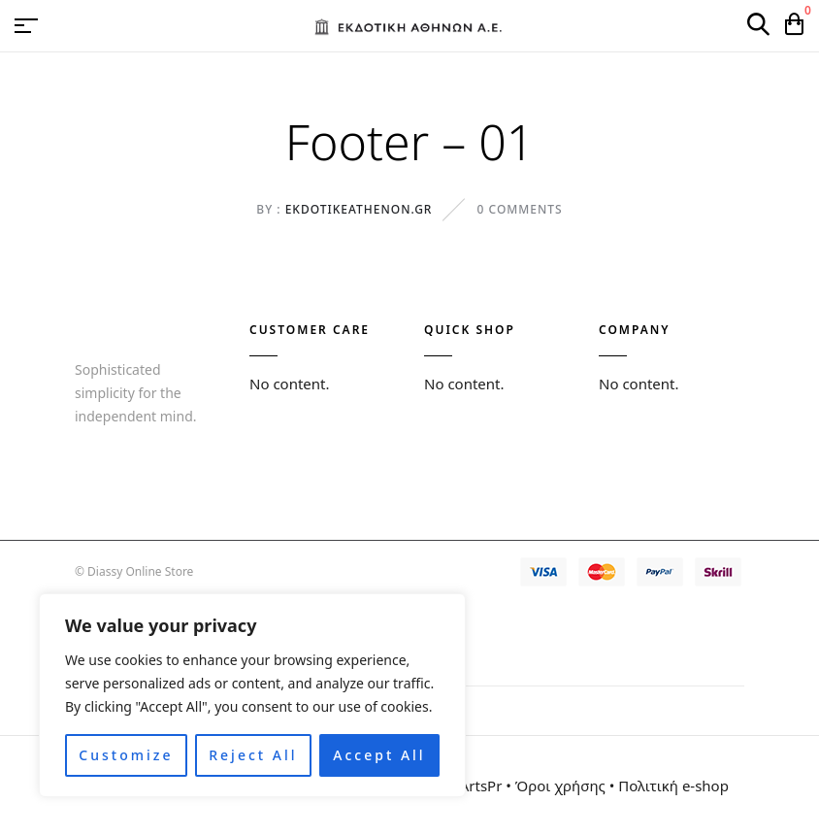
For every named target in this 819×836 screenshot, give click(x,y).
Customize (126, 755)
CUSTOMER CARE (309, 329)
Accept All (379, 755)
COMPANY (635, 329)
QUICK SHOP (469, 329)
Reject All (253, 755)
